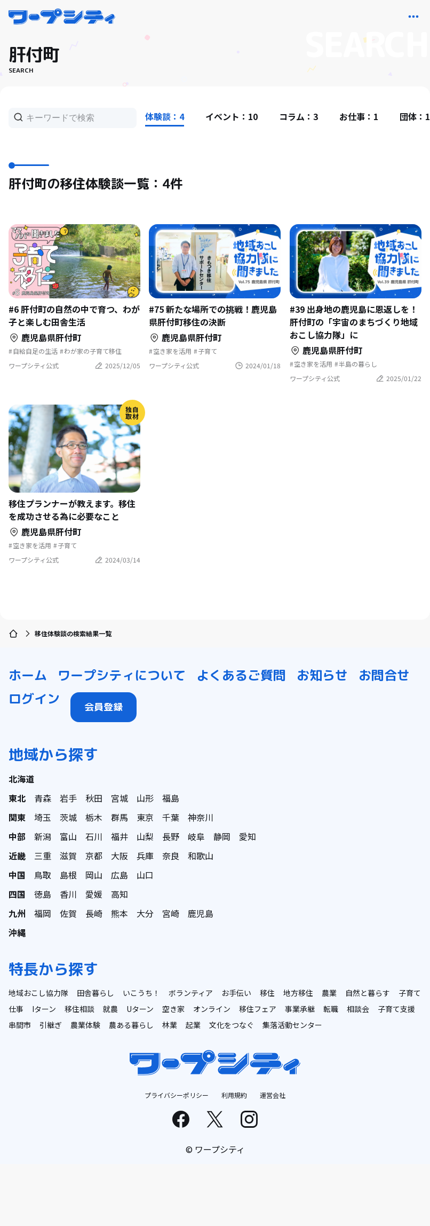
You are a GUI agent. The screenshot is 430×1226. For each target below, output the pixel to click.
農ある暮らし (131, 1025)
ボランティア (191, 992)
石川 (93, 836)
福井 (119, 836)
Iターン (44, 1009)
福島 (170, 798)
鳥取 (42, 874)
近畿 (17, 855)
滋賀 (68, 855)
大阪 (119, 855)
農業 (329, 992)
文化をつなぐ (231, 1025)
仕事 (16, 1009)
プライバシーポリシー (177, 1095)
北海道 (21, 778)
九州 (17, 913)
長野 (170, 836)
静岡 (221, 836)
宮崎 (170, 913)
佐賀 (68, 913)
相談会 (358, 1009)
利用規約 (234, 1095)
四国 (17, 894)
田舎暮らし (95, 992)
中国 (17, 874)
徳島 (42, 894)
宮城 (119, 798)
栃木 (93, 817)
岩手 (68, 798)
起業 (193, 1025)
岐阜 (196, 836)
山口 (145, 874)
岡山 (93, 874)
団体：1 (415, 116)
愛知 (247, 836)
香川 (68, 894)
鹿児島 (200, 913)
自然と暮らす (367, 992)
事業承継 (300, 1009)
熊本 (119, 913)
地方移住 (298, 992)
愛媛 (93, 894)
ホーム (28, 675)
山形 (145, 798)
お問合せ (384, 675)
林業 (169, 1025)
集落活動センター (292, 1025)
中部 (17, 836)
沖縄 (17, 932)
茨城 (68, 817)
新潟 (42, 836)
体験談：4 (164, 116)
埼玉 (42, 817)
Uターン (140, 1009)
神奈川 (200, 817)
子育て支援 (396, 1009)
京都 (93, 855)
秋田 (93, 798)
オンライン (211, 1009)
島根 (68, 874)
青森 (42, 798)
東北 (17, 798)
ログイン (34, 699)
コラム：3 (298, 116)
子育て (410, 992)
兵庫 (145, 855)
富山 (68, 836)
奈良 (170, 855)
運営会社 (272, 1095)
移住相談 (79, 1009)
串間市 (20, 1025)
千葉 (170, 817)
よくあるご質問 (241, 675)
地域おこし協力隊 (38, 992)
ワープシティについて (122, 675)
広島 (119, 874)
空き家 (173, 1009)
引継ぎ (50, 1025)
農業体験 (85, 1025)
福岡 (42, 913)
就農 (110, 1009)
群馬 (119, 817)
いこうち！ (141, 992)
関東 (17, 817)
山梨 (145, 836)
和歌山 (200, 855)
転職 (330, 1009)
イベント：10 (231, 116)
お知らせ (322, 675)
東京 (145, 817)
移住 (267, 992)
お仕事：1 (358, 116)
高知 (119, 894)
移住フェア (257, 1009)
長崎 (93, 913)
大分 (145, 913)
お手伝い (236, 992)
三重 (42, 855)
